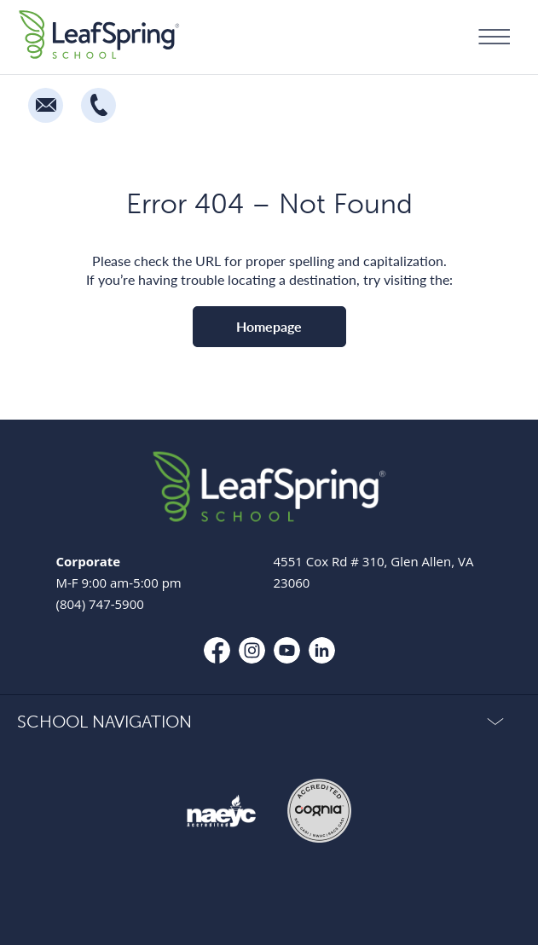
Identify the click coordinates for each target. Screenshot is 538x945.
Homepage (269, 326)
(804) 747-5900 (100, 603)
